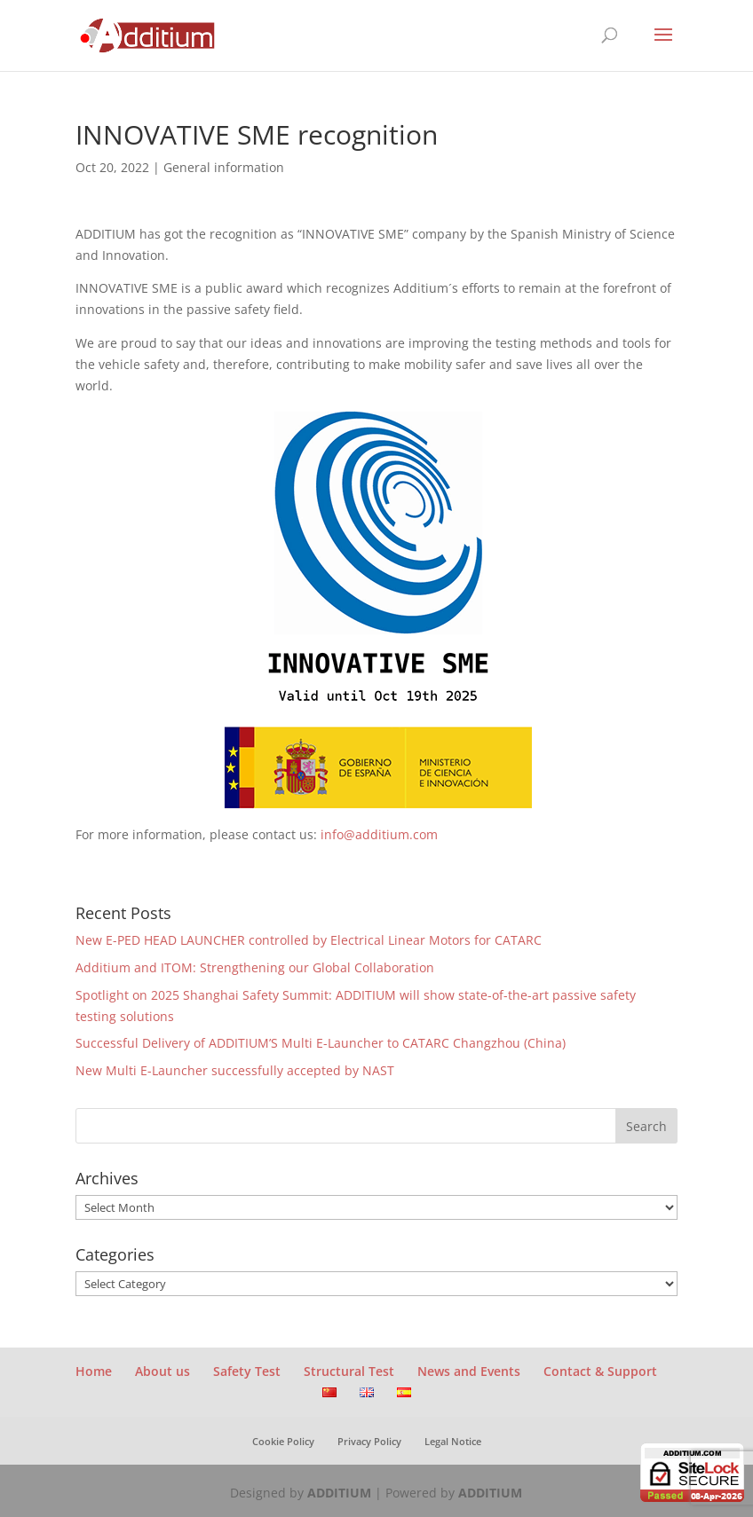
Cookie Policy (283, 1441)
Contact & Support (600, 1371)
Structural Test (349, 1371)
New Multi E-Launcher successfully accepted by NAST (234, 1070)
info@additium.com (379, 834)
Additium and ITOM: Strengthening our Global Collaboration (254, 967)
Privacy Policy (369, 1441)
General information (223, 167)
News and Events (468, 1371)
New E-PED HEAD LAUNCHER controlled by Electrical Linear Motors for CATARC (308, 939)
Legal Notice (452, 1441)
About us (162, 1371)
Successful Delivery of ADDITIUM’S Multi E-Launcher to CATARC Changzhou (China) (320, 1042)
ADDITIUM (339, 1492)
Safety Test (247, 1371)
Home (93, 1371)
